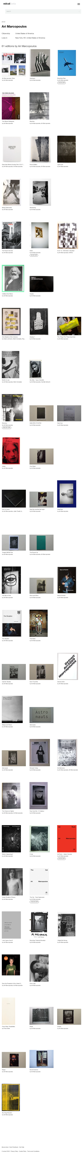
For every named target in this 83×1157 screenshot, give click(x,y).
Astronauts (32, 725)
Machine (32, 121)
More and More (34, 595)
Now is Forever (61, 595)
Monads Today (34, 768)
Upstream (32, 78)
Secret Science (34, 1070)
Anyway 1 (32, 337)
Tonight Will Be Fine (7, 552)
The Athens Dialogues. (8, 121)
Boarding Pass (61, 78)
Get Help (21, 1147)
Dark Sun (60, 423)
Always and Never (7, 725)
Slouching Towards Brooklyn (37, 940)
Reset (31, 1026)
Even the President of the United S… (12, 983)
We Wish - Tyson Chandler (37, 380)
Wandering (33, 208)
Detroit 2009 (60, 682)
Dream (59, 1026)
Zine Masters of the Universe (10, 337)
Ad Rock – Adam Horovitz (64, 854)
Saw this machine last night (37, 509)
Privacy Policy (14, 1151)
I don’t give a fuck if (7, 940)
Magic (4, 1070)
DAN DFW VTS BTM (35, 423)
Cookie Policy (22, 1151)
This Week (32, 639)
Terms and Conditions (33, 1151)
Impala (32, 294)
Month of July (5, 380)
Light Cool (60, 164)
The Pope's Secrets (7, 251)
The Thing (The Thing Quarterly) (66, 337)
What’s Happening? (7, 854)
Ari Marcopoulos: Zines (8, 78)
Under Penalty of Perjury (8, 897)
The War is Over (6, 595)
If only (31, 854)
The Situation (5, 639)
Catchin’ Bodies (6, 682)
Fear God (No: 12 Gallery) (37, 811)
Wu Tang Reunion (7, 1113)
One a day (32, 983)
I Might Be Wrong (62, 940)
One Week (33, 466)
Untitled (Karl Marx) (7, 294)
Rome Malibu (33, 164)
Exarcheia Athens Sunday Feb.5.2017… (13, 164)
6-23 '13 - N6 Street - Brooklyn (65, 251)
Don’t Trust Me (34, 682)
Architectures (61, 768)
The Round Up (34, 552)
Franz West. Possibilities (8, 1026)
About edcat (5, 1147)
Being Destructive (7, 208)
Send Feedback (13, 1147)
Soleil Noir (60, 509)
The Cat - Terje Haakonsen (37, 897)
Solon (31, 251)
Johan (3, 466)
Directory (4, 423)
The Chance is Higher (8, 811)
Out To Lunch (5, 509)
